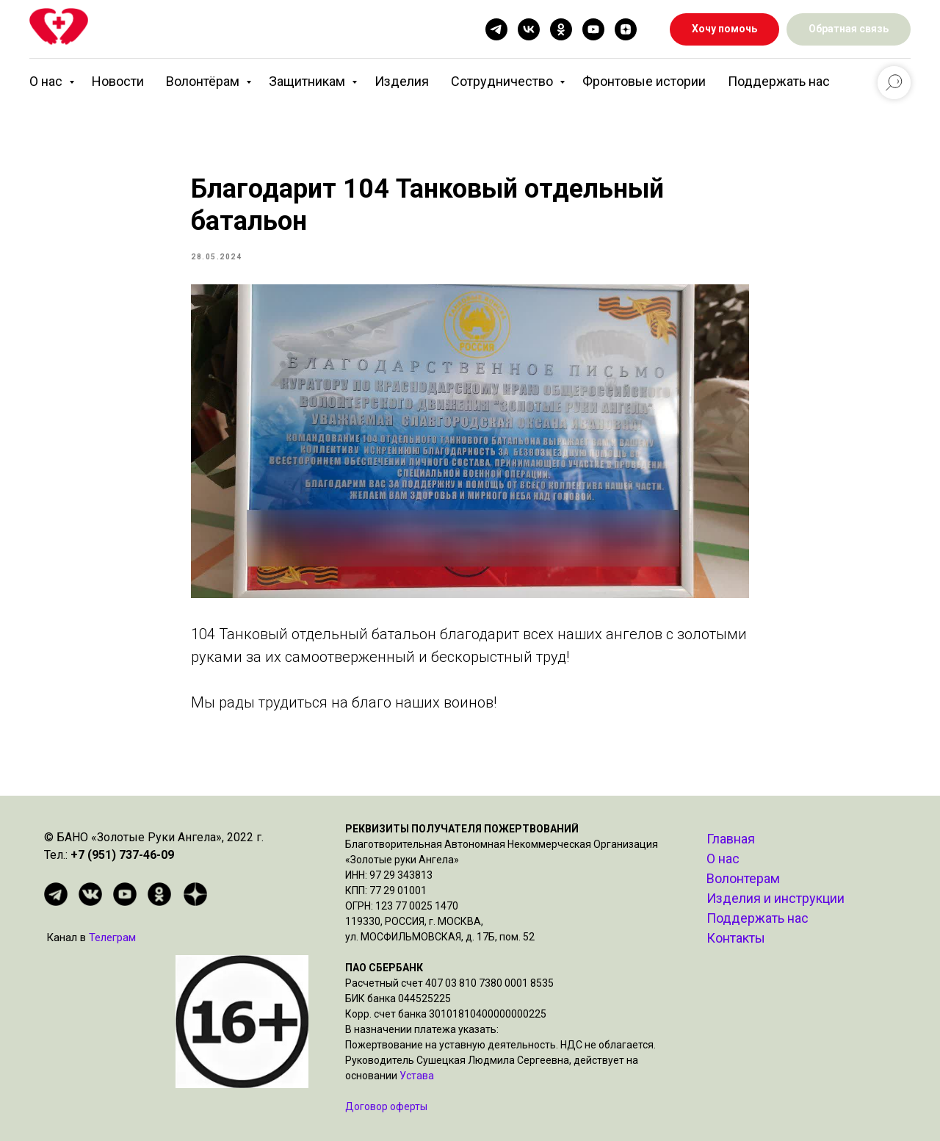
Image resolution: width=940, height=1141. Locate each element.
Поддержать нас (779, 81)
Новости (118, 81)
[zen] (626, 29)
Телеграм (112, 937)
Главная (730, 838)
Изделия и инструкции (775, 898)
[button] (849, 29)
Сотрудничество (503, 81)
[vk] (529, 29)
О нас (47, 81)
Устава (417, 1075)
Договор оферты (386, 1106)
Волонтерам (743, 878)
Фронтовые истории (644, 81)
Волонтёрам (204, 81)
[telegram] (496, 29)
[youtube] (593, 29)
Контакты (735, 938)
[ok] (561, 29)
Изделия (402, 81)
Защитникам (308, 81)
